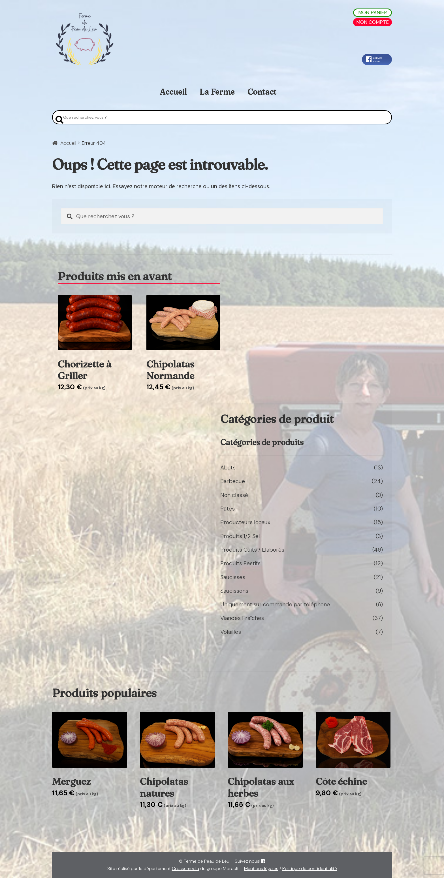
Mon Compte (372, 22)
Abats (228, 467)
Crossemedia (185, 868)
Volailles (230, 631)
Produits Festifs (240, 563)
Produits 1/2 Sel (240, 536)
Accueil (173, 92)
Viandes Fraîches (242, 618)
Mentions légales (261, 868)
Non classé (234, 495)
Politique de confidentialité (309, 868)
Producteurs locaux (245, 522)
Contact (261, 92)
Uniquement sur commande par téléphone (275, 604)
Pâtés (227, 508)
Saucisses (232, 577)
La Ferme (216, 92)
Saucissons (234, 590)
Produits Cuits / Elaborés (252, 549)
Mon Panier (372, 12)
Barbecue (232, 481)
